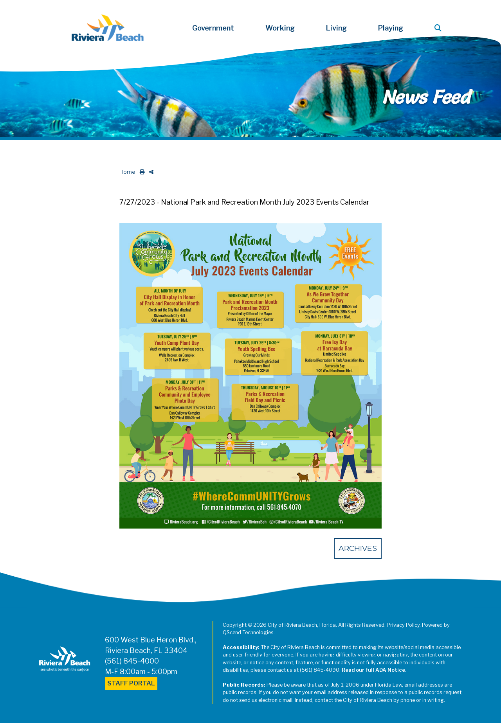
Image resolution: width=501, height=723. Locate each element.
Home (127, 172)
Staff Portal (131, 683)
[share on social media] (149, 172)
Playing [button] (390, 28)
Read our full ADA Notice (373, 670)
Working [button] (280, 28)
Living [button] (336, 28)
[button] (439, 28)
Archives (358, 548)
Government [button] (213, 28)
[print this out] (141, 172)
